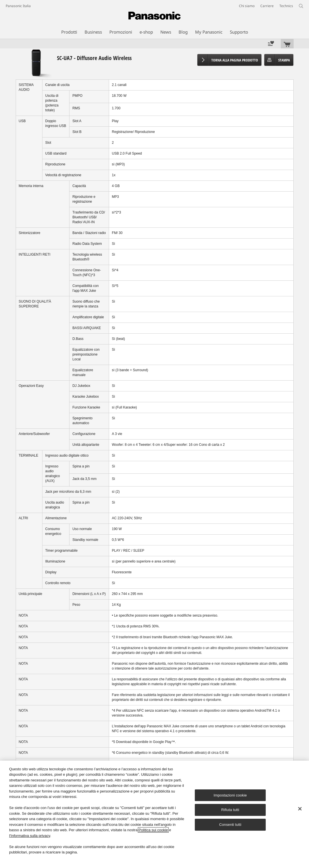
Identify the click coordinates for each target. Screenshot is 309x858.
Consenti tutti (230, 824)
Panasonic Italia (18, 5)
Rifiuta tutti (230, 810)
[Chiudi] (300, 808)
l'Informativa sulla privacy (29, 836)
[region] (154, 809)
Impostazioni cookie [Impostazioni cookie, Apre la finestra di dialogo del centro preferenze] (230, 795)
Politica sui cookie (153, 830)
